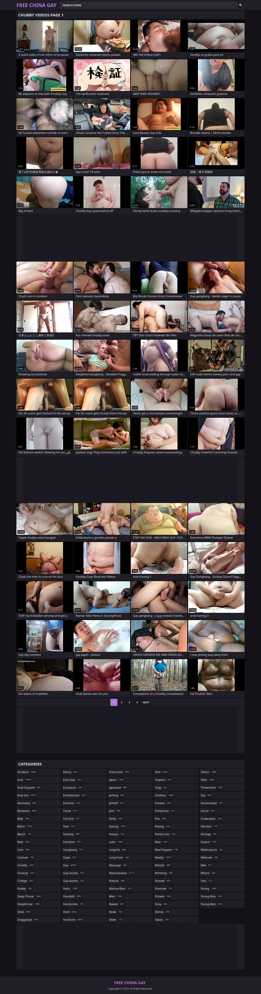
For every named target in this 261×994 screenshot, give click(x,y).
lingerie (117, 849)
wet (206, 865)
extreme (72, 803)
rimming (164, 873)
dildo (24, 912)
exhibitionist (74, 795)
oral (161, 772)
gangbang (73, 849)
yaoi (207, 880)
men (116, 896)
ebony (70, 772)
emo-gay (72, 779)
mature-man (120, 888)
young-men (212, 904)
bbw (23, 818)
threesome (212, 787)
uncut (208, 810)
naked (116, 904)
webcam (210, 857)
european (73, 787)
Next (146, 702)
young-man (212, 896)
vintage (209, 834)
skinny (162, 912)
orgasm (163, 779)
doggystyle (28, 919)
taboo (162, 919)
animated (27, 803)
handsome (73, 904)
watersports (212, 849)
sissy (161, 904)
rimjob (163, 865)
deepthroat (28, 904)
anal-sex (27, 795)
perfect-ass (165, 834)
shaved (163, 880)
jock (115, 810)
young (209, 888)
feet (69, 826)
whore (208, 873)
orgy (161, 787)
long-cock (119, 857)
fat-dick (72, 818)
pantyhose (165, 810)
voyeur (208, 842)
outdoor (164, 795)
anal (24, 779)
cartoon (26, 857)
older (116, 919)
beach (24, 834)
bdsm (25, 826)
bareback (27, 810)
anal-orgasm (29, 787)
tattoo (209, 772)
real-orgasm (167, 849)
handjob (72, 896)
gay (70, 865)
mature (117, 880)
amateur (27, 772)
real (161, 842)
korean (117, 834)
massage (118, 865)
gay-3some (74, 873)
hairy (70, 888)
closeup (26, 873)
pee (160, 818)
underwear (211, 818)
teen (208, 779)
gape (70, 857)
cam (23, 849)
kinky (116, 818)
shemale (164, 888)
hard (70, 912)
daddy (24, 888)
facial (71, 810)
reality (163, 857)
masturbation (122, 873)
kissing (117, 826)
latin (116, 842)
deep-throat (29, 896)
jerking (117, 795)
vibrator (209, 826)
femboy (71, 834)
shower (163, 896)
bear (23, 842)
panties (163, 803)
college (25, 880)
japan (116, 779)
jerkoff (116, 803)
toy (206, 795)
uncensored (212, 803)
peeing (163, 826)
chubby (25, 865)
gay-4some (74, 880)
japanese (118, 787)
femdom (72, 842)
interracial (119, 772)
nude (116, 912)
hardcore (73, 919)
